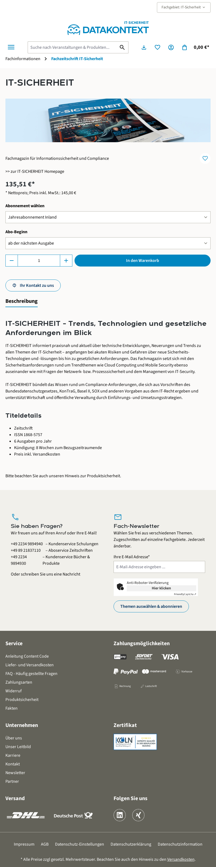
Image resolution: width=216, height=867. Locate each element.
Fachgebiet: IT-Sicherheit (184, 7)
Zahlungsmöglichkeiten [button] (142, 643)
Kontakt (12, 764)
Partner (12, 781)
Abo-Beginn (16, 232)
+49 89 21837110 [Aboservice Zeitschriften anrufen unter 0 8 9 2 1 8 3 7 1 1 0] (26, 550)
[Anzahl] (39, 261)
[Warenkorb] (195, 47)
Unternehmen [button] (21, 725)
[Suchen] (122, 47)
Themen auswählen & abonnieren (151, 606)
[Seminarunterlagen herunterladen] (144, 47)
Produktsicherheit (21, 700)
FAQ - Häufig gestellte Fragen (31, 674)
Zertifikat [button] (125, 725)
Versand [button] (15, 798)
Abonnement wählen (24, 206)
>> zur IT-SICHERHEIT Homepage (34, 171)
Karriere (12, 755)
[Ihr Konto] (171, 47)
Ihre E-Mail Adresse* (132, 557)
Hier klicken (161, 588)
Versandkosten (181, 859)
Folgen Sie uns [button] (130, 798)
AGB (45, 844)
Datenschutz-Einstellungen (79, 844)
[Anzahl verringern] (11, 261)
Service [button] (13, 643)
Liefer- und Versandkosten (29, 665)
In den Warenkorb (142, 261)
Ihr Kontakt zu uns (37, 285)
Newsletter (15, 773)
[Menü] (11, 47)
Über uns (13, 738)
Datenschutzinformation (180, 844)
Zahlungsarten (18, 682)
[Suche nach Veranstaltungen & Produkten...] (72, 47)
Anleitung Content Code (27, 656)
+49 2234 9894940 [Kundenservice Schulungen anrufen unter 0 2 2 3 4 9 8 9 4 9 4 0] (27, 544)
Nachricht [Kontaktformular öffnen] (71, 574)
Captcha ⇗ (185, 594)
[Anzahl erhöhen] (66, 261)
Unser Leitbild (18, 747)
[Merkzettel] (157, 47)
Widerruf (13, 691)
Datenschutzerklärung (131, 844)
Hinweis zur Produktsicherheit (92, 476)
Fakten (11, 708)
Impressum (24, 844)
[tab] (21, 301)
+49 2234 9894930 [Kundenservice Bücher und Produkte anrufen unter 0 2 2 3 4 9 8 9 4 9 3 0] (19, 560)
